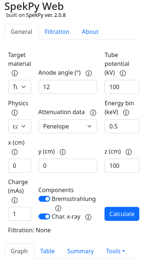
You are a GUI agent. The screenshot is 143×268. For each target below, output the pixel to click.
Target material (19, 63)
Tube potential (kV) (116, 64)
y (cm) (52, 151)
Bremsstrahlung (74, 203)
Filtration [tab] (57, 32)
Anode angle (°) (65, 72)
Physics (18, 107)
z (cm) (118, 151)
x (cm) (16, 146)
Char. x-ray (72, 216)
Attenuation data (67, 112)
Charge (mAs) (18, 190)
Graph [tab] (19, 251)
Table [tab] (47, 251)
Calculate (122, 214)
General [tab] (21, 32)
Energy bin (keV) (119, 107)
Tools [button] (113, 251)
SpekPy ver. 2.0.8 (46, 14)
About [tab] (90, 32)
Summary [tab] (80, 251)
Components (56, 190)
